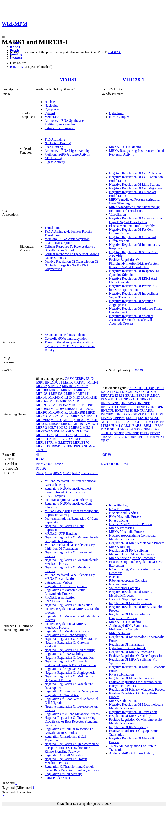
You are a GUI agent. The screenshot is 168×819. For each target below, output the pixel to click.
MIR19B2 (43, 408)
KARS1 (147, 414)
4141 (39, 454)
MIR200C (86, 408)
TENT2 (155, 433)
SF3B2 (125, 429)
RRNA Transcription (58, 242)
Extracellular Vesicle (58, 582)
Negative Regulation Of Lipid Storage (134, 184)
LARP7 (158, 414)
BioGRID (16, 66)
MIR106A (54, 386)
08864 (40, 459)
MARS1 (68, 79)
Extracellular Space (58, 778)
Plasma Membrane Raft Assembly (132, 226)
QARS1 (126, 425)
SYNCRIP (132, 433)
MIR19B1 (88, 405)
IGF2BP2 (121, 414)
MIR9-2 (76, 427)
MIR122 (54, 390)
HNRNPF (143, 403)
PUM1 (115, 425)
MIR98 (66, 431)
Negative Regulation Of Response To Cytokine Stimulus (134, 272)
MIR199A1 (44, 405)
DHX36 (150, 392)
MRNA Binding (120, 546)
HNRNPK (156, 407)
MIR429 (66, 423)
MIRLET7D (61, 439)
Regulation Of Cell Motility (63, 774)
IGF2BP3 (134, 414)
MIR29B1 (90, 416)
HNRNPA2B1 (110, 403)
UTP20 (150, 437)
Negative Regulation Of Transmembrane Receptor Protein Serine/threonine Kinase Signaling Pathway (72, 747)
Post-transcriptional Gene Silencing (68, 499)
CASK (69, 378)
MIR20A (66, 412)
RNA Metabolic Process (125, 516)
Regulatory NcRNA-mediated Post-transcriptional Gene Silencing (68, 490)
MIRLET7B (82, 435)
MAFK (68, 382)
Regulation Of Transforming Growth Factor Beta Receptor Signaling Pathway (72, 768)
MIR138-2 (58, 393)
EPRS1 (119, 395)
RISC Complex (119, 117)
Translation (52, 227)
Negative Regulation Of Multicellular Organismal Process (70, 678)
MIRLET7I (43, 446)
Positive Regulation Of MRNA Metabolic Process (65, 625)
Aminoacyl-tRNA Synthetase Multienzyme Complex (64, 122)
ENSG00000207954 (114, 464)
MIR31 (68, 420)
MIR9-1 (64, 427)
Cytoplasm (52, 109)
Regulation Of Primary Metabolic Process (137, 689)
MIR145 (54, 397)
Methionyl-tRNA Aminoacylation (67, 239)
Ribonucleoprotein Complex (128, 580)
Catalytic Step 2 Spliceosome (128, 599)
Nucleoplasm (118, 584)
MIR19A (74, 405)
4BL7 (48, 473)
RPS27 (78, 446)
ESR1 (40, 382)
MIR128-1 (68, 390)
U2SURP (129, 437)
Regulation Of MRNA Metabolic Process (72, 714)
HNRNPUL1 (53, 382)
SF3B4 (145, 429)
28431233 (114, 52)
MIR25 (65, 416)
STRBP (119, 433)
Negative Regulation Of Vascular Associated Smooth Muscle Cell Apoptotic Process (131, 319)
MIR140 (71, 393)
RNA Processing (120, 509)
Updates (16, 58)
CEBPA (80, 378)
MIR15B (91, 397)
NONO (154, 418)
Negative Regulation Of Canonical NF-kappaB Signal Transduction (135, 220)
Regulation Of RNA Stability (64, 654)
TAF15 (144, 433)
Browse (15, 46)
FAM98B (107, 399)
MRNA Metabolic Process (126, 531)
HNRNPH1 (108, 407)
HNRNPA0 (128, 399)
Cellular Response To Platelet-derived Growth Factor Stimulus (70, 248)
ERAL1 (130, 395)
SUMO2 (89, 446)
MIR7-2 (41, 427)
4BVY (67, 473)
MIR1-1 (92, 382)
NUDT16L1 (109, 422)
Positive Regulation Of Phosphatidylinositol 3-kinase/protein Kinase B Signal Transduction (134, 263)
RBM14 (149, 425)
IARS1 (149, 410)
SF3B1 (114, 429)
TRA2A (106, 437)
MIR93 (55, 431)
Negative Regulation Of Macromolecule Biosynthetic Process (71, 539)
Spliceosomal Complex (124, 588)
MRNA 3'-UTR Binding (125, 147)
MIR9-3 (88, 427)
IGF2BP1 (107, 414)
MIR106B (69, 386)
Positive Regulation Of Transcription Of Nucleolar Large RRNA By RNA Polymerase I (71, 265)
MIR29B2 (43, 420)
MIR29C (56, 420)
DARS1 (106, 392)
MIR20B (79, 412)
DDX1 (116, 392)
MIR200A (57, 408)
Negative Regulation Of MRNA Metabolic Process (130, 593)
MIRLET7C (44, 439)
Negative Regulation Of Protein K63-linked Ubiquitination (134, 287)
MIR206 (54, 412)
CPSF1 (159, 388)
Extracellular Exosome (60, 128)
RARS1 (137, 425)
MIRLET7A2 (45, 435)
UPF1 (140, 437)
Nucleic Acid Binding (123, 513)
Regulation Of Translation (62, 695)
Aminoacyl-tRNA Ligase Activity (67, 150)
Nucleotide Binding (58, 143)
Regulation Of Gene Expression (66, 586)
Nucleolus (51, 105)
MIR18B (79, 401)
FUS (117, 399)
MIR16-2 (42, 401)
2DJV (40, 473)
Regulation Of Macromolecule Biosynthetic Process (65, 591)
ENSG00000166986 (49, 464)
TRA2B (117, 437)
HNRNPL (107, 410)
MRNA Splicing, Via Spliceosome (132, 558)
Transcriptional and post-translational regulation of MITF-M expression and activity (70, 346)
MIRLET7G (81, 442)
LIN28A (106, 418)
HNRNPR (137, 410)
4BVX (57, 473)
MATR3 (143, 418)
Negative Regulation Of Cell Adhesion (135, 173)
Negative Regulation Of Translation (68, 605)
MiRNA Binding (120, 633)
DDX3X (139, 392)
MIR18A (66, 401)
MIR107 (82, 386)
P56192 (41, 468)
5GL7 (76, 473)
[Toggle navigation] (3, 37)
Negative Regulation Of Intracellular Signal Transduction (133, 295)
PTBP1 (161, 422)
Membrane (52, 117)
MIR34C (42, 423)
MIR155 (66, 397)
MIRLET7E (79, 439)
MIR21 (90, 412)
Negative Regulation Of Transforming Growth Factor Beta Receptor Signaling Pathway (71, 721)
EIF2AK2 (107, 395)
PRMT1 (149, 422)
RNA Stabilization (121, 674)
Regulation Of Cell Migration (64, 755)
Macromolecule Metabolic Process (132, 554)
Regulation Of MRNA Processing (131, 652)
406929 (106, 454)
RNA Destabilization (59, 601)
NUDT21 (124, 422)
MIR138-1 (133, 79)
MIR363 (54, 423)
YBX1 (160, 437)
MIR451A (80, 423)
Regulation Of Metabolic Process (67, 631)
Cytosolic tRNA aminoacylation (66, 338)
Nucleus (50, 102)
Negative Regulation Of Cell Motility (70, 650)
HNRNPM (122, 410)
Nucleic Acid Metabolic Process (130, 524)
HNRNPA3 (128, 403)
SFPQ (155, 429)
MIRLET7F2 (63, 442)
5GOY (85, 473)
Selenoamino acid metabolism (65, 335)
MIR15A (79, 397)
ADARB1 (136, 388)
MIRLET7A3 (64, 435)
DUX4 (90, 378)
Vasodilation (117, 214)
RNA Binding (54, 147)
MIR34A (80, 420)
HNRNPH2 (124, 407)
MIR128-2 (83, 390)
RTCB (105, 429)
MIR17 (54, 401)
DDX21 (127, 392)
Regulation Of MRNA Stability (65, 635)
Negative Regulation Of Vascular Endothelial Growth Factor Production (70, 663)
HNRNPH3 (141, 407)
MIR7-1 (93, 423)
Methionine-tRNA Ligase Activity (67, 154)
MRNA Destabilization (60, 597)
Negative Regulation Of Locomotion (69, 657)
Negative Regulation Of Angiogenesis (70, 672)
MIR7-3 (53, 427)
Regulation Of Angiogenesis (63, 669)
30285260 (137, 370)
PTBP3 (105, 425)
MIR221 (54, 416)
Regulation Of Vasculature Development (72, 691)
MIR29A (77, 416)
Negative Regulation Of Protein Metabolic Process (66, 761)
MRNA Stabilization (123, 701)
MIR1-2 (41, 386)
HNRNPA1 (144, 399)
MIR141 (83, 393)
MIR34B (92, 420)
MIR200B (72, 408)
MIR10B (42, 390)
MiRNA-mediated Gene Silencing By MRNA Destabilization (70, 576)
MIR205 (41, 412)
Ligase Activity (55, 162)
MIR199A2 (60, 405)
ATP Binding (53, 158)
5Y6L (94, 473)
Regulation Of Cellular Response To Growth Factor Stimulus (69, 730)
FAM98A (153, 395)
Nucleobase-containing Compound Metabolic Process (132, 537)
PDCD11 (137, 422)
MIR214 (41, 416)
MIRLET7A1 (81, 431)
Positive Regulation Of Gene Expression (136, 655)
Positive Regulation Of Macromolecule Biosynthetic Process (135, 683)
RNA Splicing (118, 520)
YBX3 (105, 440)
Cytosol (50, 113)
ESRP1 (141, 395)
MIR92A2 (43, 431)
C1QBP (149, 388)
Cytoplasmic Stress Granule (127, 648)
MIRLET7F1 (45, 442)
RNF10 (68, 446)
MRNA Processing (121, 528)
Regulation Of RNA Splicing (128, 550)
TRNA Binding (55, 139)
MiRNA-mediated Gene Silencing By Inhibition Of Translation (134, 209)
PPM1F (57, 446)
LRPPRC (119, 418)
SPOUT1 (107, 433)
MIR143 (41, 397)
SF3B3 (135, 429)
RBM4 (159, 425)
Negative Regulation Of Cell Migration (135, 188)
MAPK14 (80, 382)
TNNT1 (41, 450)
